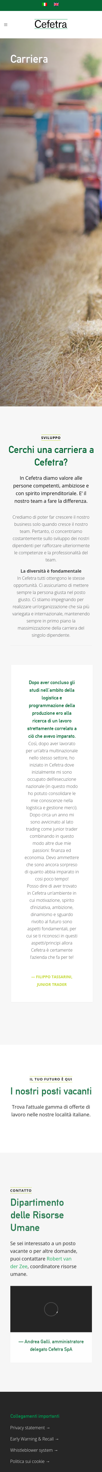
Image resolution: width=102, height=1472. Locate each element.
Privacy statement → (30, 1448)
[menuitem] (45, 4)
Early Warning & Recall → (34, 1459)
